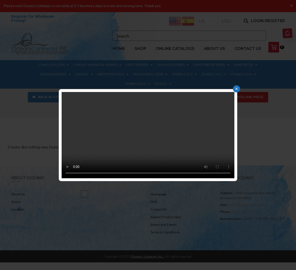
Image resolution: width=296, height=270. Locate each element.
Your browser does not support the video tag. (148, 135)
